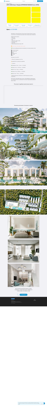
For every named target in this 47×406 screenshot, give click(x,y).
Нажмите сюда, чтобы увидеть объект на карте (18, 46)
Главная (23, 1)
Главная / (7, 3)
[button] (40, 1)
